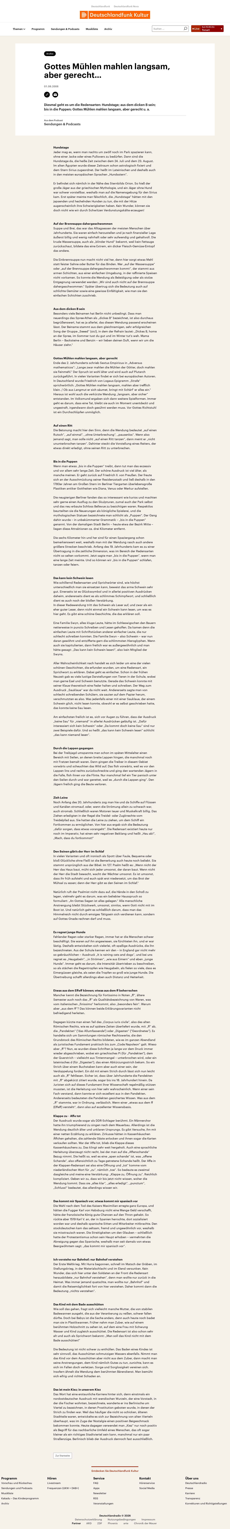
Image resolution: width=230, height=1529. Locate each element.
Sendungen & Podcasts (65, 29)
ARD (89, 1523)
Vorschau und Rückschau (16, 1482)
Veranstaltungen (103, 1503)
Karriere (190, 1493)
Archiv (108, 29)
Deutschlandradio (196, 1482)
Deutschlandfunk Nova (126, 6)
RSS (95, 1498)
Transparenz (192, 1498)
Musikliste (92, 29)
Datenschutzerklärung (88, 1519)
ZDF (99, 1523)
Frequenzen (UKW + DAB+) (63, 1488)
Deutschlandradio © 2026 (115, 1515)
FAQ (95, 1482)
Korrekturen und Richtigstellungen (206, 1503)
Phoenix (113, 1523)
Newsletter (99, 1493)
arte (125, 1523)
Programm (38, 29)
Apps (96, 1488)
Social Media (147, 1488)
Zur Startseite (62, 1455)
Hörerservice (147, 1482)
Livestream (54, 1482)
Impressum (148, 1519)
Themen (18, 29)
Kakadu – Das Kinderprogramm (20, 1498)
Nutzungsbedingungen (122, 1519)
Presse (189, 1488)
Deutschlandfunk (100, 6)
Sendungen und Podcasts (16, 1488)
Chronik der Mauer (145, 1523)
